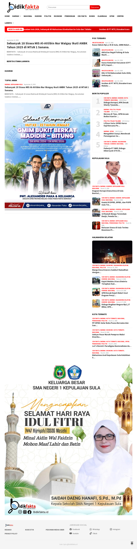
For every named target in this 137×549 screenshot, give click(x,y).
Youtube (74, 533)
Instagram (115, 529)
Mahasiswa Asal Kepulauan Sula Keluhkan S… (111, 356)
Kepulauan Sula (16, 84)
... (22, 54)
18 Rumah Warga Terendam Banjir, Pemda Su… (114, 215)
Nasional (114, 100)
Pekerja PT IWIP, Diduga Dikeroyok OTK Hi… (114, 149)
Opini (112, 131)
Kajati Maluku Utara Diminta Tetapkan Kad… (114, 282)
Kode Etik (29, 530)
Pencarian (95, 7)
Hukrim (120, 98)
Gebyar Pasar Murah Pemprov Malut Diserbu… (108, 335)
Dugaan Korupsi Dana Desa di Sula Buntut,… (107, 192)
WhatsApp (95, 529)
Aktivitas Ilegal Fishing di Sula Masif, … (115, 53)
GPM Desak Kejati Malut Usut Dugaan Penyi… (115, 294)
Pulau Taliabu (115, 121)
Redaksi (8, 530)
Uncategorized (98, 43)
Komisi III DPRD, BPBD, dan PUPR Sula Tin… (116, 203)
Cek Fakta (107, 98)
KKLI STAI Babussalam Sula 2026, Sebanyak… (116, 74)
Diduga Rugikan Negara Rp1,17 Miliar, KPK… (116, 305)
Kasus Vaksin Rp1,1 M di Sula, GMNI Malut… (111, 45)
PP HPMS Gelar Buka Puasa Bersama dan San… (110, 324)
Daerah (7, 84)
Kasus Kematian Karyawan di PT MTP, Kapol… (116, 64)
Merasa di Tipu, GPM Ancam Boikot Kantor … (116, 115)
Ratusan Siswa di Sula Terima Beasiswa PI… (115, 228)
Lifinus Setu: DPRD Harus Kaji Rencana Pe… (115, 124)
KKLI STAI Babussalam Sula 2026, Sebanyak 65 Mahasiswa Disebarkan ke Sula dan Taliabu (56, 29)
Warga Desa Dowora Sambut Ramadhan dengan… (110, 271)
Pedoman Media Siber (55, 530)
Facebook (74, 529)
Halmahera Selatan (121, 265)
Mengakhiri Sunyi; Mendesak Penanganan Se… (117, 134)
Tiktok (93, 533)
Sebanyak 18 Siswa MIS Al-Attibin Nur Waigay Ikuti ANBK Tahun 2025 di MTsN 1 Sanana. (47, 45)
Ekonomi (109, 265)
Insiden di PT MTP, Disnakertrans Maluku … (117, 84)
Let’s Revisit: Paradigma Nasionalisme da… (111, 346)
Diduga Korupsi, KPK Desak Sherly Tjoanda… (116, 103)
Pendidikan (113, 223)
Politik (113, 109)
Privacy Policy (11, 534)
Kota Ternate (111, 318)
